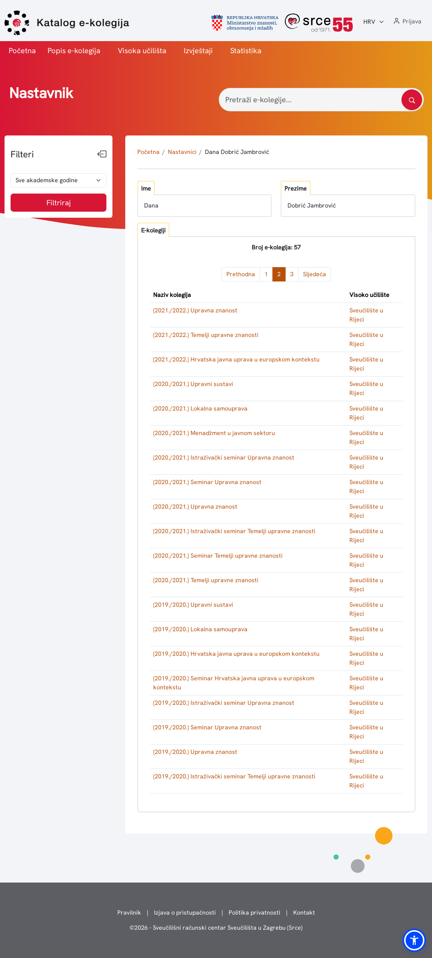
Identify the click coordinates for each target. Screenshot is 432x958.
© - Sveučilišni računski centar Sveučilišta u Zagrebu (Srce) (216, 928)
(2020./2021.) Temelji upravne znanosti (205, 580)
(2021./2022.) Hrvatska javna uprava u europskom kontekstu (236, 359)
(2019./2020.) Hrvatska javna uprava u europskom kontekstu (236, 654)
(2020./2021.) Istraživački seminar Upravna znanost (223, 457)
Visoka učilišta (142, 50)
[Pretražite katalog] (411, 99)
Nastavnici (182, 152)
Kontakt (304, 912)
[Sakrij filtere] (101, 154)
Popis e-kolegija (74, 50)
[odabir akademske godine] (58, 180)
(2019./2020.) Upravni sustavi (193, 605)
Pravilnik (129, 912)
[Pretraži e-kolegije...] (321, 99)
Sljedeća (314, 274)
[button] (406, 21)
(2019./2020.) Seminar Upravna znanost (207, 727)
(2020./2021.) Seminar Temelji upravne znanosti (218, 556)
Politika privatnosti (254, 912)
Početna (22, 50)
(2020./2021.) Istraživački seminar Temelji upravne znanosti (234, 531)
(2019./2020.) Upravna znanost (195, 752)
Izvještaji (198, 50)
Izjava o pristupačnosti (185, 912)
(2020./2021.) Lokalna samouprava (200, 408)
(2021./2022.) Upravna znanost (195, 310)
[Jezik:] (374, 22)
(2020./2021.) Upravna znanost (195, 507)
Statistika (245, 50)
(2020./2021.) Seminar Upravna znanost (207, 482)
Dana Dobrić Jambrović (237, 152)
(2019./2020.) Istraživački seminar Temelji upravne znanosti (234, 776)
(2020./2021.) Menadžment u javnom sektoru (214, 433)
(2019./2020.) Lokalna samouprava (200, 629)
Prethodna (240, 274)
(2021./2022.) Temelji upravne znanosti (205, 335)
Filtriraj (58, 203)
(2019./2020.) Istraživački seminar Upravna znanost (223, 703)
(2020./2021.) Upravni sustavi (193, 384)
